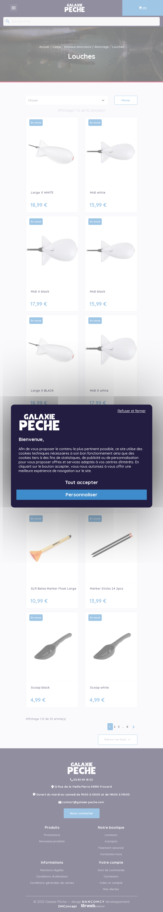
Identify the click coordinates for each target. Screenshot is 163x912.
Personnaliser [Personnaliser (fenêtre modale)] (81, 495)
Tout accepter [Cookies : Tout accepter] (81, 482)
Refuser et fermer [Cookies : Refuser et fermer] (131, 411)
